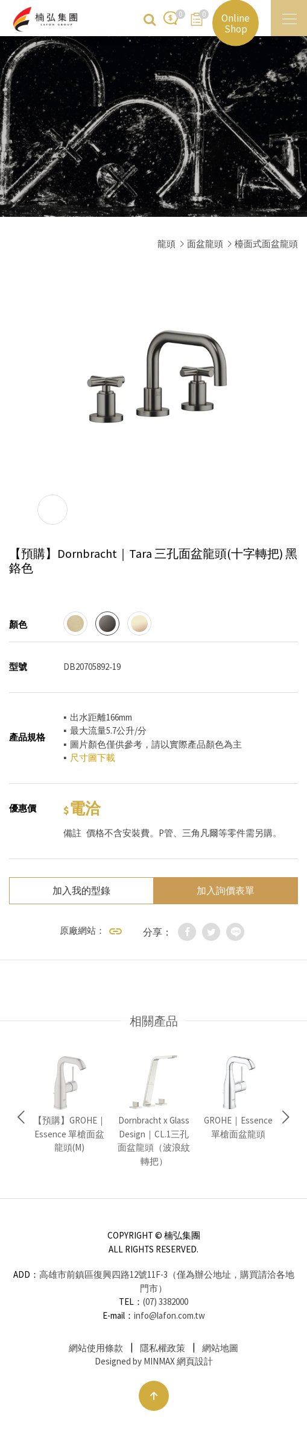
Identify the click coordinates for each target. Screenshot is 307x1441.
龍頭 (166, 243)
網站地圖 (220, 1348)
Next (286, 1117)
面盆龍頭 (205, 243)
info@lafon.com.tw (169, 1315)
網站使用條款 (96, 1348)
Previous (21, 1117)
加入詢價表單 (226, 890)
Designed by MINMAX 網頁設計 (154, 1361)
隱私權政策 (162, 1348)
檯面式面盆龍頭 (266, 243)
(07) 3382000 (165, 1301)
